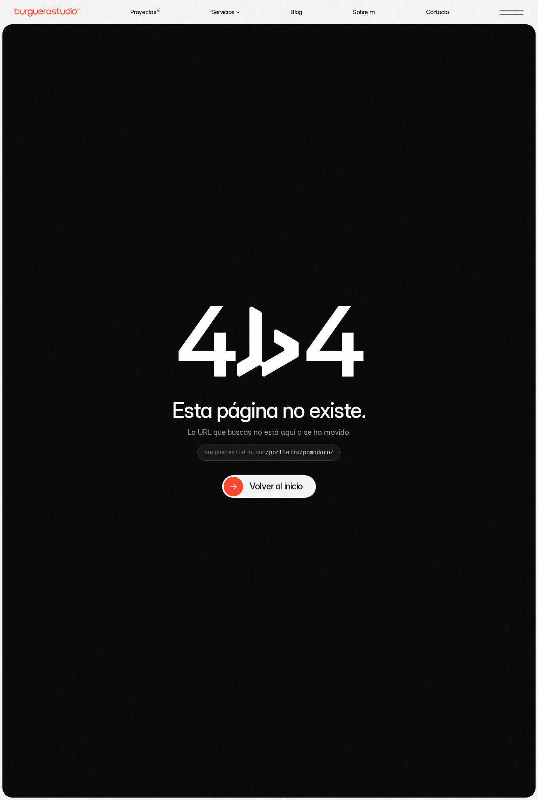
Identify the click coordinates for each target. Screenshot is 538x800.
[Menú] (511, 12)
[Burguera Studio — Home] (47, 12)
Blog (296, 12)
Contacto (437, 12)
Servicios (225, 12)
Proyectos (145, 12)
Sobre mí (363, 12)
